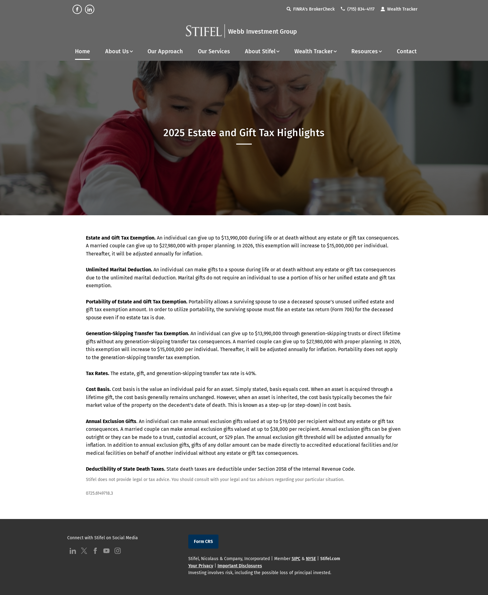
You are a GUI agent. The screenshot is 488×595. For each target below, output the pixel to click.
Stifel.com (330, 558)
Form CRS (203, 541)
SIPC (296, 558)
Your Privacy (200, 566)
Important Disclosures (240, 566)
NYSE (311, 558)
